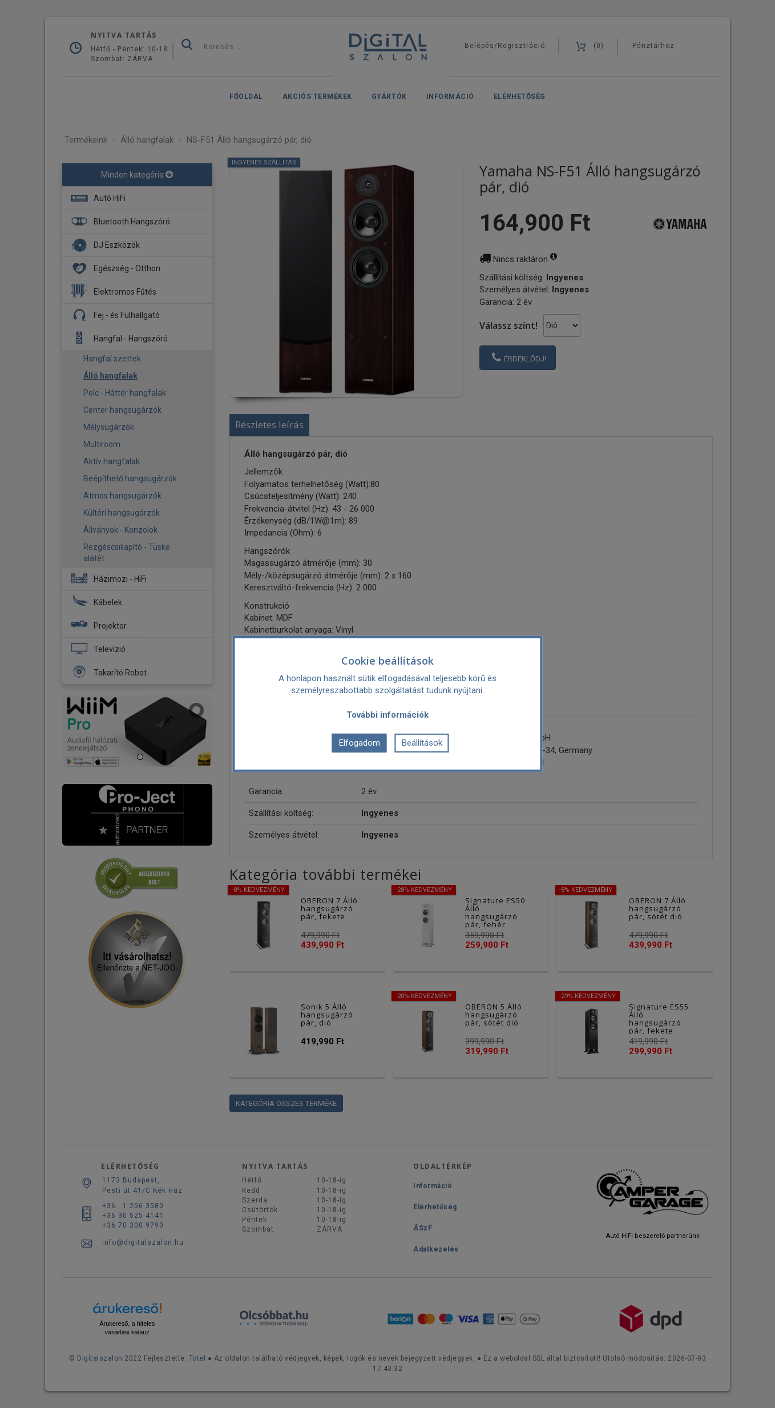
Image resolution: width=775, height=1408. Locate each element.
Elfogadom (359, 743)
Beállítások (422, 743)
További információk (387, 715)
